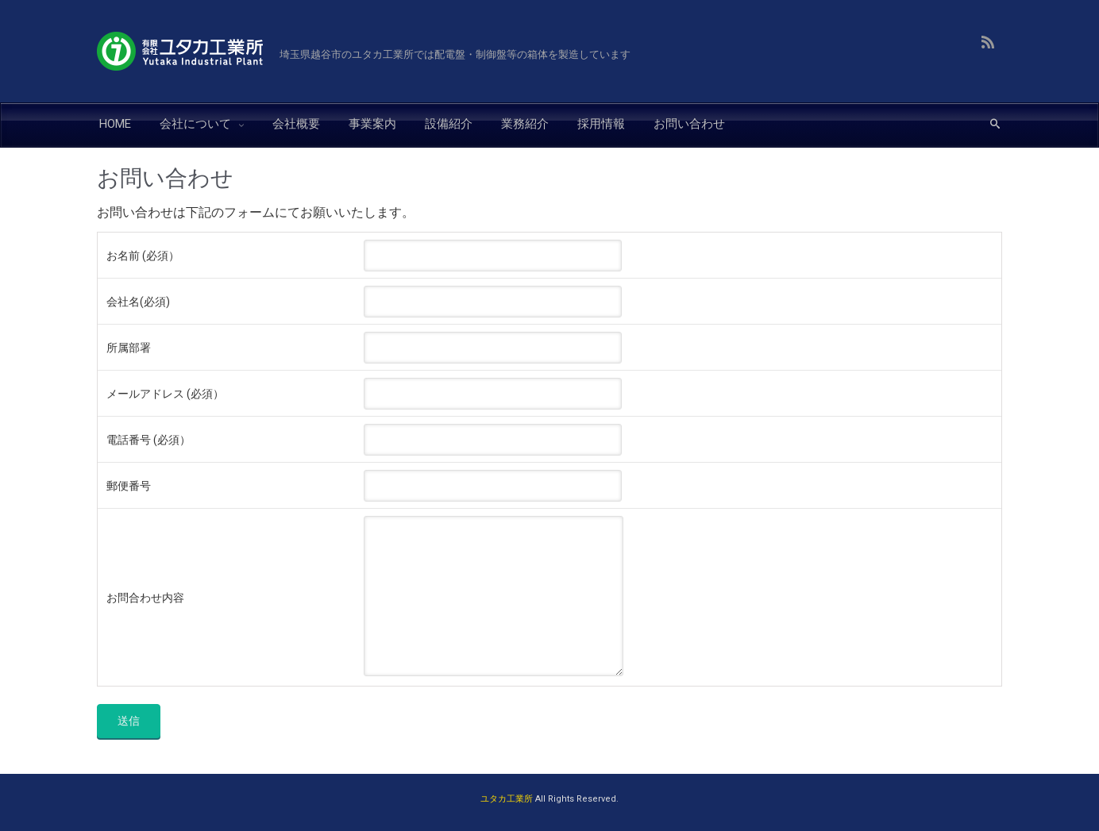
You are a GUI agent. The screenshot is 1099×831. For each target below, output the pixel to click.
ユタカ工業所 (506, 799)
